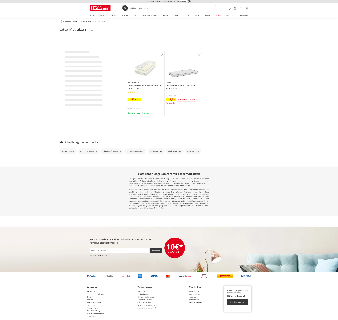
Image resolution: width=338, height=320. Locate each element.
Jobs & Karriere (195, 294)
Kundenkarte (194, 300)
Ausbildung (193, 297)
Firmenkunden (92, 316)
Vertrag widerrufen (94, 302)
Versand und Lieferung (95, 294)
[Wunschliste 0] (241, 8)
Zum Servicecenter (237, 302)
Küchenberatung (143, 294)
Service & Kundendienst (96, 313)
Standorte (141, 291)
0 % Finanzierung (93, 311)
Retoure (90, 300)
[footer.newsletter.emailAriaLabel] (119, 250)
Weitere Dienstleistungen (147, 305)
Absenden (156, 251)
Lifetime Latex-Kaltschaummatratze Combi (181, 52)
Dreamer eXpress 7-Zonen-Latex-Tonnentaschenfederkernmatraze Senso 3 (144, 52)
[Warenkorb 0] (247, 8)
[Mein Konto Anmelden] (235, 8)
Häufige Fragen (92, 308)
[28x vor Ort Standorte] (230, 8)
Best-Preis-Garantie (144, 300)
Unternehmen (194, 291)
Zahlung (90, 297)
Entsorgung (91, 305)
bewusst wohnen (195, 302)
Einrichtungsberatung (145, 297)
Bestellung (91, 291)
